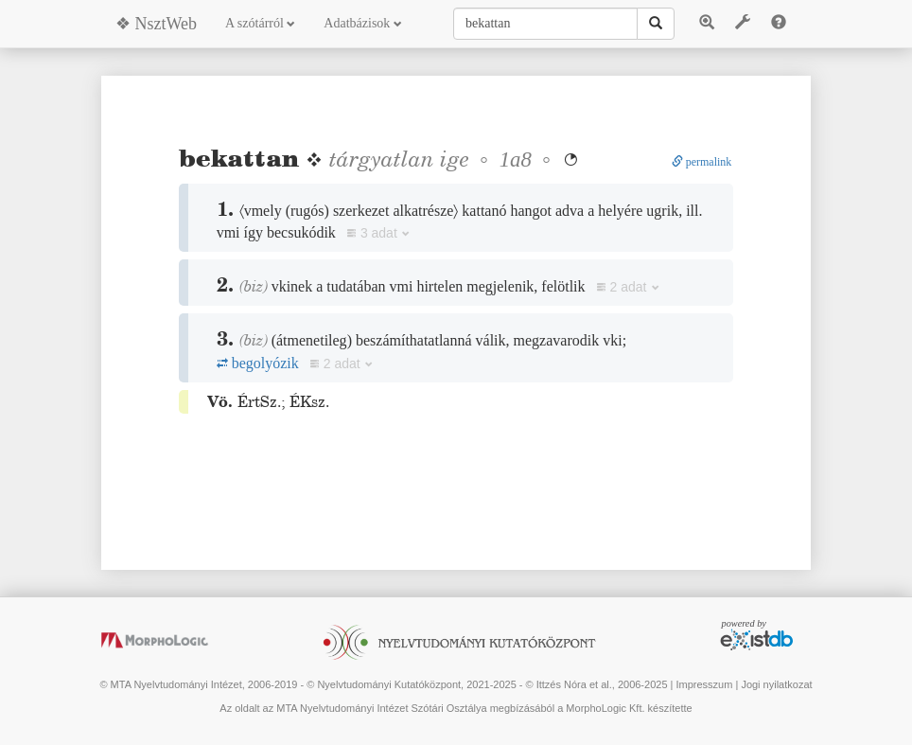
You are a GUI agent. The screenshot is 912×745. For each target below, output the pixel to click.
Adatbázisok (362, 23)
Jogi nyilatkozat (776, 684)
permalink (702, 162)
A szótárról (260, 23)
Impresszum (703, 684)
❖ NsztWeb (156, 23)
